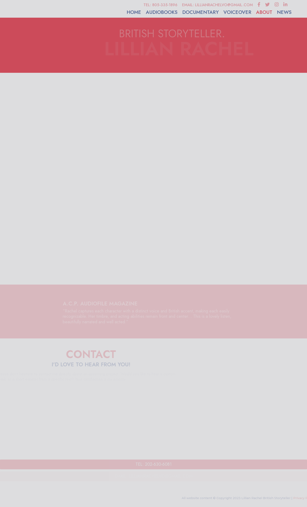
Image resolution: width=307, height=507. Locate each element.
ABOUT (264, 12)
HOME (134, 12)
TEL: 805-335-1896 (160, 5)
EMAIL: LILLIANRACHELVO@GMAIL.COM (217, 5)
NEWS (284, 12)
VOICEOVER (237, 12)
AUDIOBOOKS (162, 12)
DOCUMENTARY (200, 12)
